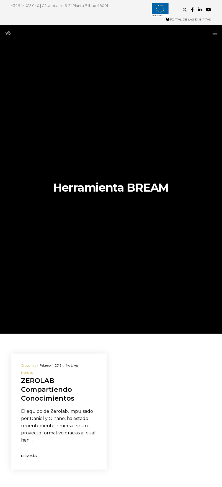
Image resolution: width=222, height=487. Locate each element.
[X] (184, 9)
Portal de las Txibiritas (188, 19)
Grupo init (28, 365)
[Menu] (213, 33)
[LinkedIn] (200, 9)
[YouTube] (208, 9)
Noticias (27, 373)
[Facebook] (192, 9)
